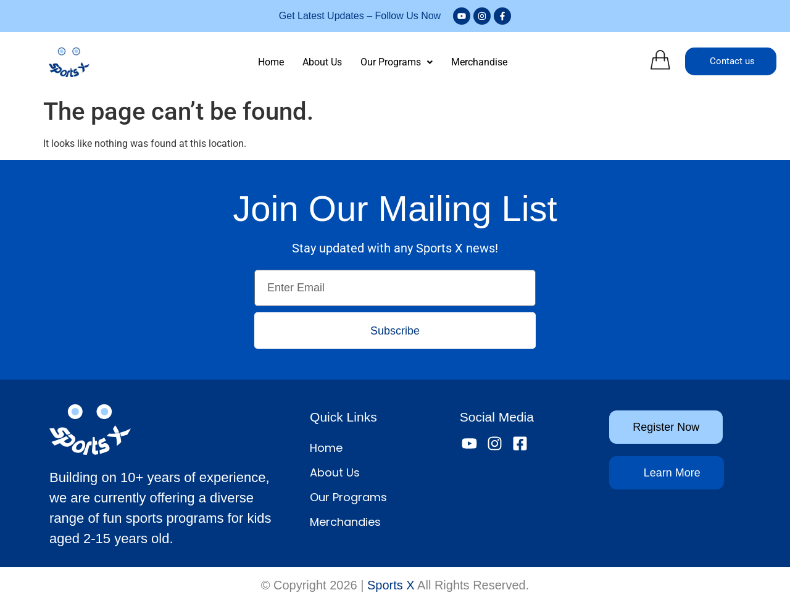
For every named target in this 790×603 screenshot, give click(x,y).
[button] (396, 62)
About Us (322, 62)
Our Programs (396, 62)
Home (271, 62)
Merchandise (479, 62)
